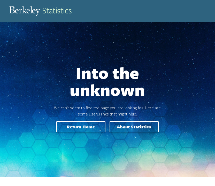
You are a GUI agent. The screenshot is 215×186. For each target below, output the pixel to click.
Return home (81, 126)
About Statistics (134, 126)
